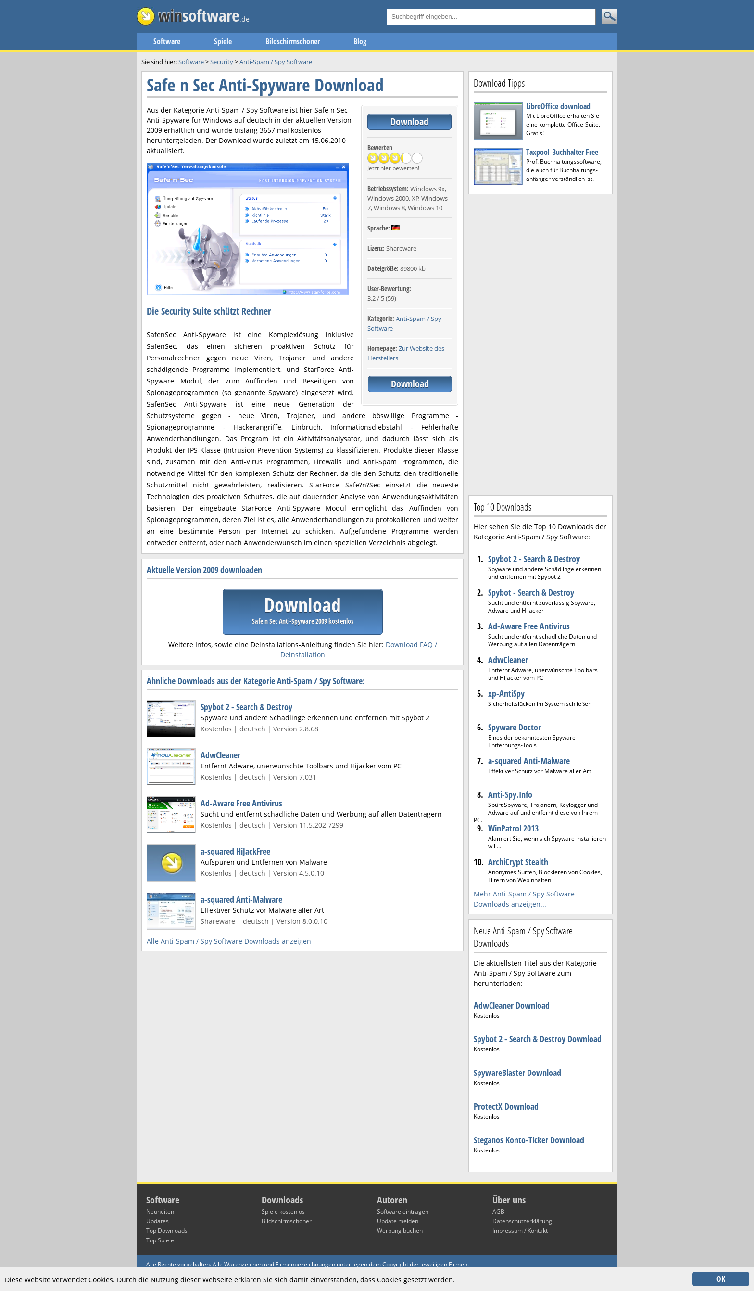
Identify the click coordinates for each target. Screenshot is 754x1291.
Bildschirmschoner (292, 41)
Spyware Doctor (514, 727)
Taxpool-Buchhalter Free (562, 152)
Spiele (223, 41)
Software (166, 41)
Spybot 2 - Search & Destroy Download (538, 1039)
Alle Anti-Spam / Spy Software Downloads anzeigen (229, 941)
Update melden (397, 1221)
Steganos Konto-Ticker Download (529, 1140)
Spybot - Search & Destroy (531, 592)
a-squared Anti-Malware (241, 899)
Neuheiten (160, 1211)
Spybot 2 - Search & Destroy (246, 707)
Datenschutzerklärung (522, 1221)
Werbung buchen (400, 1231)
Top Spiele (160, 1240)
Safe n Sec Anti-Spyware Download (265, 85)
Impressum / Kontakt (520, 1231)
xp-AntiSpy (506, 693)
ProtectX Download (506, 1106)
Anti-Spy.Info (510, 794)
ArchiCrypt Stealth (518, 862)
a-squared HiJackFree (235, 851)
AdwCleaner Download (512, 1005)
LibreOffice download (558, 106)
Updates (157, 1221)
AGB (498, 1211)
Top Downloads (167, 1231)
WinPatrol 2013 (513, 828)
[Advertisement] (540, 343)
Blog (359, 41)
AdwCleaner (220, 755)
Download (409, 121)
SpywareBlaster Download (517, 1072)
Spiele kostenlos (283, 1211)
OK (720, 1279)
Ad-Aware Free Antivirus (241, 803)
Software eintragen (402, 1211)
